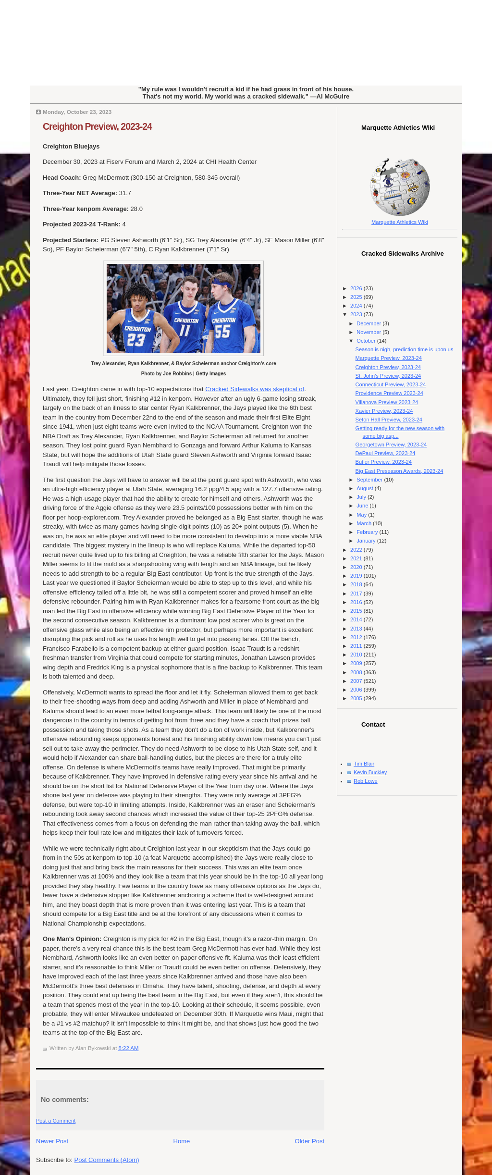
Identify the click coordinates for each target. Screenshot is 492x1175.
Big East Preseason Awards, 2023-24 (399, 471)
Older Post (309, 1141)
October (367, 341)
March (365, 523)
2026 (357, 288)
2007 (357, 681)
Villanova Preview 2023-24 (387, 402)
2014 (357, 619)
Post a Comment (55, 1121)
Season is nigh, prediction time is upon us (405, 349)
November (369, 332)
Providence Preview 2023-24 (389, 393)
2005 (357, 698)
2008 (357, 672)
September (370, 479)
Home (181, 1141)
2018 (357, 584)
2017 (357, 593)
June (363, 505)
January (367, 541)
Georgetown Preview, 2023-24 (391, 444)
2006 (357, 690)
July (362, 497)
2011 (357, 646)
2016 (357, 602)
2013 (357, 628)
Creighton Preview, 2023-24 (97, 126)
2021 (357, 558)
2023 (357, 314)
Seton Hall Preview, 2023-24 (389, 419)
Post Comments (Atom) (106, 1159)
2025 (357, 297)
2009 (357, 663)
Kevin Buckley (370, 772)
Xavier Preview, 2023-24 (384, 411)
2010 (357, 654)
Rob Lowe (366, 781)
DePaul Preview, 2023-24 (386, 453)
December (369, 323)
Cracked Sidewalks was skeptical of (254, 389)
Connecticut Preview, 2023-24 (391, 384)
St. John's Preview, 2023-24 (388, 376)
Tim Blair (364, 764)
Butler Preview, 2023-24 (384, 462)
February (368, 532)
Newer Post (52, 1141)
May (362, 515)
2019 (357, 576)
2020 (357, 567)
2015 (357, 611)
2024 (357, 306)
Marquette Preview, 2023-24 (389, 358)
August (365, 488)
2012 (357, 637)
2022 (357, 550)
